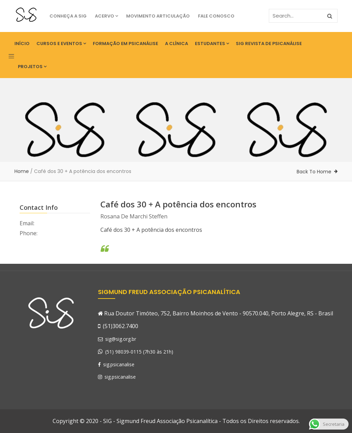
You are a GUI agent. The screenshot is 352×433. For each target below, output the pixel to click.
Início (22, 43)
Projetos (32, 66)
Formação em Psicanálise (125, 43)
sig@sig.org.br (117, 339)
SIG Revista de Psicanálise (269, 43)
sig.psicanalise (116, 364)
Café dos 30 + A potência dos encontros (151, 230)
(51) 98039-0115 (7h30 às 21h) (139, 351)
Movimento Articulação (158, 16)
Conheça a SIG (68, 16)
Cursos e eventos (61, 43)
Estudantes (212, 43)
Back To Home (314, 171)
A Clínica (176, 43)
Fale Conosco (216, 16)
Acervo (106, 16)
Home (21, 171)
